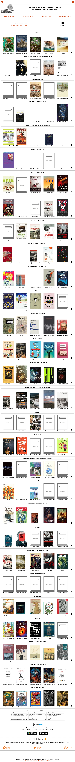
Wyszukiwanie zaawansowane (17, 25)
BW (53, 1)
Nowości (7, 1)
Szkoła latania (31, 715)
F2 (68, 1)
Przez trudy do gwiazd (50, 718)
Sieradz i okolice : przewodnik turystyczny (17, 715)
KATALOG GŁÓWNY (9, 16)
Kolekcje (26, 25)
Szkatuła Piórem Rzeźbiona (65, 16)
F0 (62, 1)
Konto (24, 1)
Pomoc (19, 1)
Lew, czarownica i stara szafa (52, 715)
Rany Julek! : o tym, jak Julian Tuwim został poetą (55, 714)
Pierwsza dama (31, 716)
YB (55, 1)
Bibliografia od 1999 (46, 16)
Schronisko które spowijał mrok (52, 716)
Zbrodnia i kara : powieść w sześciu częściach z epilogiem (20, 719)
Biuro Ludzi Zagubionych (33, 719)
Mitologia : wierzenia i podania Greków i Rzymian (19, 714)
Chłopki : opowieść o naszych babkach (35, 714)
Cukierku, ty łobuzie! (32, 718)
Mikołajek (48, 719)
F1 (64, 1)
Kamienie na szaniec (14, 716)
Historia (13, 1)
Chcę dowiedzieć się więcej (31, 760)
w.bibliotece (36, 742)
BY (58, 1)
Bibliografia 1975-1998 (28, 16)
